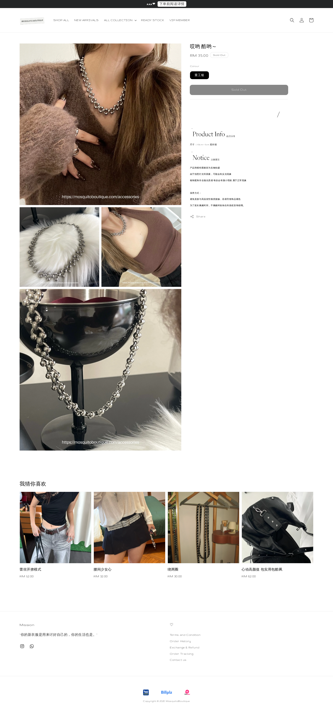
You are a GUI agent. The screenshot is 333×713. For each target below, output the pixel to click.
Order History (180, 641)
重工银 (199, 75)
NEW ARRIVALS (86, 20)
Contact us (178, 659)
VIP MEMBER (179, 20)
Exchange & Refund (184, 647)
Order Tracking (181, 653)
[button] (292, 20)
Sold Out (239, 89)
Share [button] (198, 217)
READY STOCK (152, 20)
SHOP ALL (61, 20)
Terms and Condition (185, 634)
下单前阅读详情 (172, 4)
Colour (194, 66)
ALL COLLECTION (118, 20)
